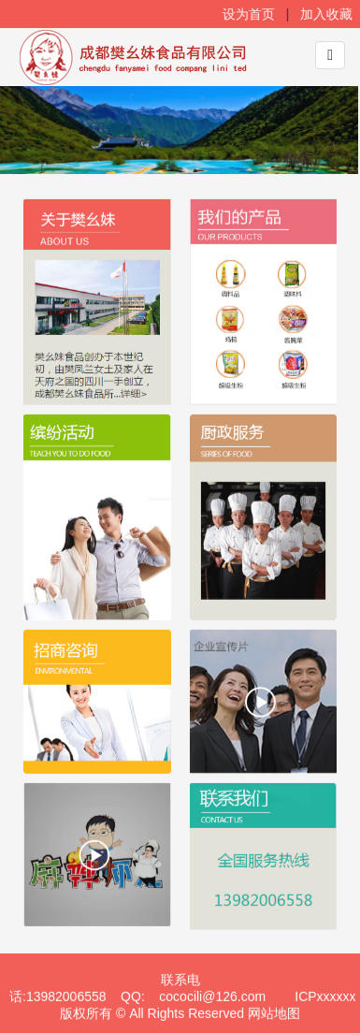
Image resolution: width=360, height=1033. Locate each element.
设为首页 (250, 14)
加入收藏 (328, 14)
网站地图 (274, 1014)
